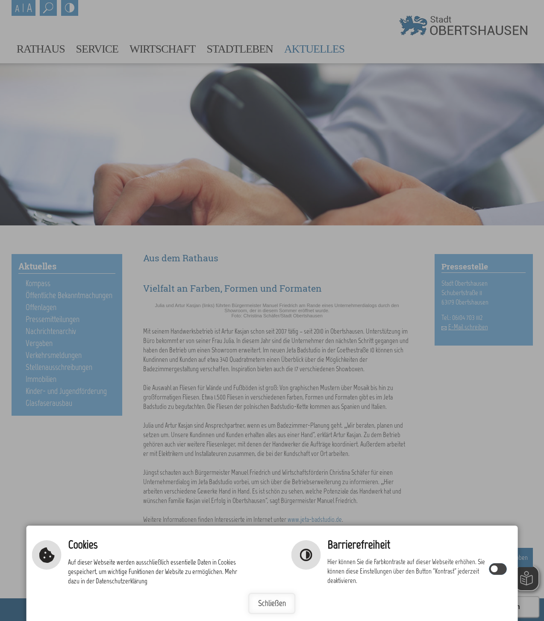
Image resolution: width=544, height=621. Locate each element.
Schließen (272, 603)
